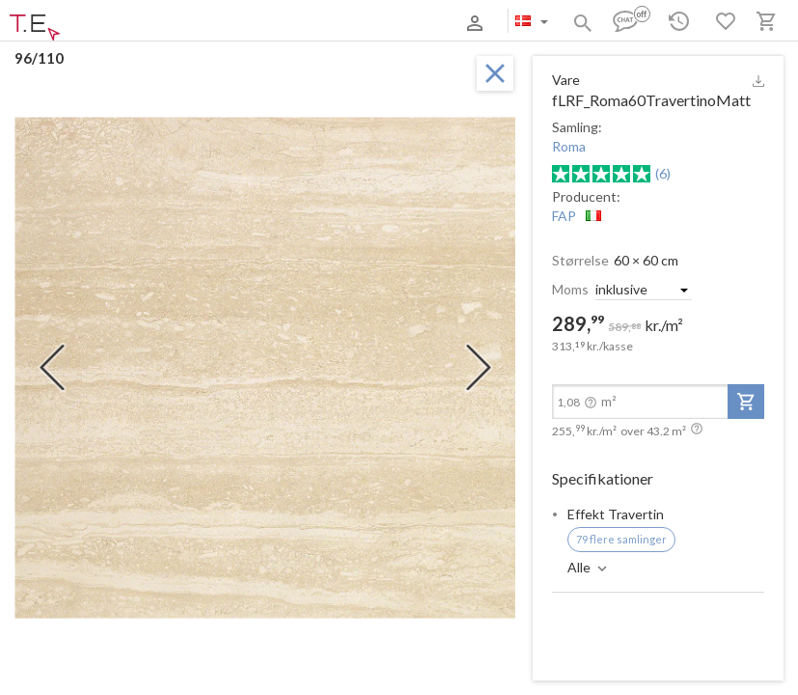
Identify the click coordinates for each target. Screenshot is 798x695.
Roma (569, 146)
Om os (99, 22)
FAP (564, 216)
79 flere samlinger (621, 539)
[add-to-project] (746, 401)
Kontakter (263, 22)
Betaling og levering (177, 22)
